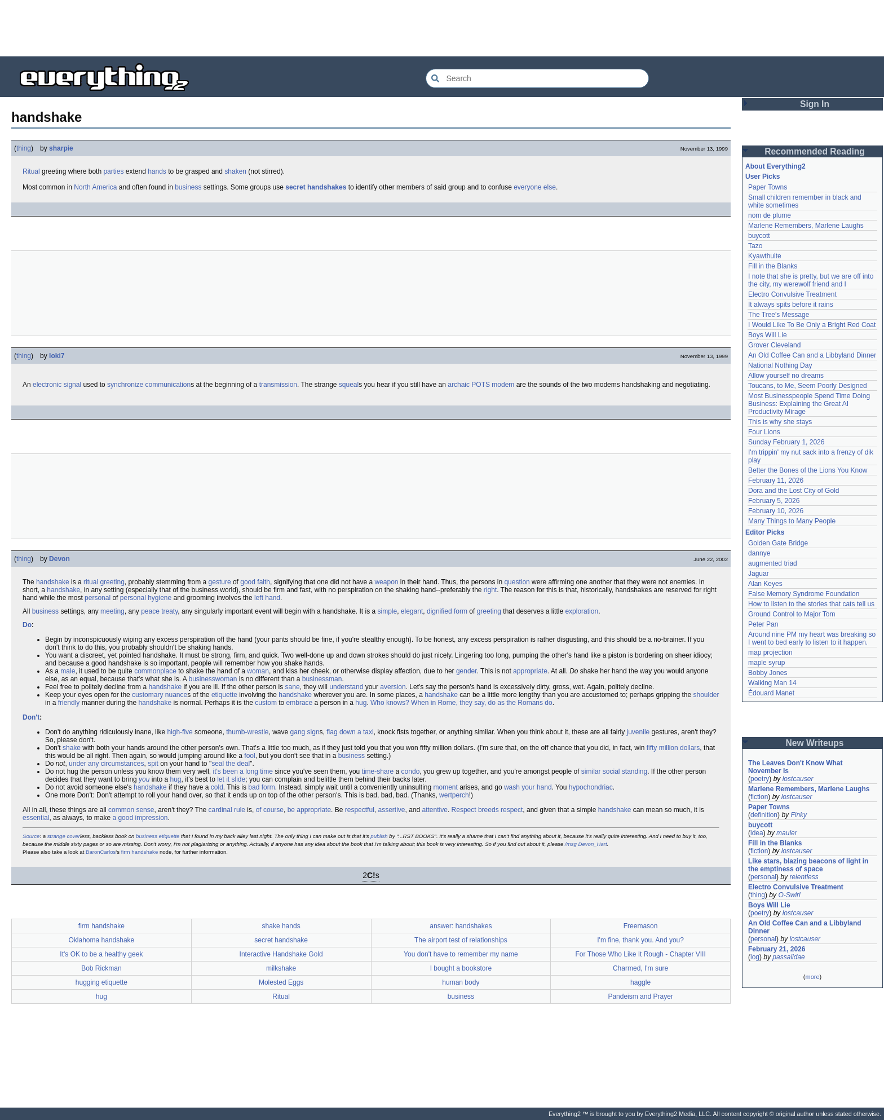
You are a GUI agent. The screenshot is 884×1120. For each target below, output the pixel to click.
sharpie (61, 148)
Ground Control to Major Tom (792, 614)
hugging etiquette (101, 982)
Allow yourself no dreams (786, 376)
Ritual (31, 171)
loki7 (56, 356)
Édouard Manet (771, 693)
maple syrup (766, 663)
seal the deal (230, 764)
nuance (176, 695)
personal (98, 598)
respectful (359, 810)
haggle (640, 982)
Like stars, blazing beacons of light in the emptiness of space (808, 865)
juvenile (638, 732)
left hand (267, 598)
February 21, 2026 (776, 949)
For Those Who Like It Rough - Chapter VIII (641, 954)
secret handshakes (315, 187)
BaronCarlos (101, 852)
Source (31, 836)
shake (72, 748)
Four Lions (764, 432)
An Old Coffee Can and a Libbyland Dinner (812, 355)
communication (168, 385)
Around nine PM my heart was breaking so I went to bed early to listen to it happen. (812, 638)
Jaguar (758, 573)
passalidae (788, 957)
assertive (391, 810)
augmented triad (772, 563)
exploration (581, 611)
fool (249, 756)
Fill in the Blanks (772, 266)
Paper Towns (767, 187)
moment (446, 787)
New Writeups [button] (815, 743)
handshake (52, 582)
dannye (759, 553)
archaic (459, 385)
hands (157, 171)
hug (360, 703)
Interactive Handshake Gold (281, 954)
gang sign (305, 732)
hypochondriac (591, 787)
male (67, 671)
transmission (278, 385)
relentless (803, 877)
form (460, 611)
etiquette (224, 695)
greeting (112, 582)
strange (56, 836)
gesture (220, 582)
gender (466, 671)
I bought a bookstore (461, 968)
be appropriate (309, 810)
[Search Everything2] (537, 78)
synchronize (125, 385)
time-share (378, 771)
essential (36, 818)
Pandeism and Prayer (640, 996)
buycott (759, 236)
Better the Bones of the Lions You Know (808, 470)
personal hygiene (145, 598)
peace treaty (159, 611)
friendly (69, 703)
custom (266, 703)
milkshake (281, 968)
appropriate (530, 671)
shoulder (706, 695)
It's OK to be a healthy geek (101, 954)
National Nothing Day (780, 365)
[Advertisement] (442, 28)
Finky (798, 815)
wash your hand (528, 787)
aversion (392, 687)
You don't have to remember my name (461, 954)
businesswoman (212, 679)
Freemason (641, 926)
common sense (131, 810)
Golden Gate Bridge (778, 543)
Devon (59, 559)
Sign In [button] (814, 104)
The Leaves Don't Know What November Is (795, 767)
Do (27, 625)
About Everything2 (775, 166)
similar (591, 771)
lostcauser (798, 779)
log (754, 957)
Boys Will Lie (767, 335)
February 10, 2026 (775, 511)
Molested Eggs (281, 982)
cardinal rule (227, 810)
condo (410, 771)
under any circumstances (106, 764)
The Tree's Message (778, 315)
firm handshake (139, 852)
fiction (759, 797)
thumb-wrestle (247, 732)
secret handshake (281, 940)
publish (378, 836)
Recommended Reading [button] (814, 151)
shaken (235, 171)
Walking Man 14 (772, 683)
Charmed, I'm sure (640, 968)
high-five (179, 732)
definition (763, 815)
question (516, 582)
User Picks (762, 176)
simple (387, 611)
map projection (770, 652)
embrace (299, 703)
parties (113, 171)
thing (23, 148)
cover (73, 836)
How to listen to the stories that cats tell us (811, 604)
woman (258, 671)
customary (147, 695)
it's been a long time (243, 771)
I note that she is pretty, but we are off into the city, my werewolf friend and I (810, 280)
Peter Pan (763, 624)
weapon (386, 582)
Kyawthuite (764, 256)
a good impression (139, 818)
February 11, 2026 (775, 480)
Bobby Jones (767, 673)
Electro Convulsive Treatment (792, 294)
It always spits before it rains (790, 304)
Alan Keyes (765, 584)
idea (756, 833)
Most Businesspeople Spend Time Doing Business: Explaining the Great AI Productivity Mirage (809, 404)
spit (153, 764)
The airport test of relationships (460, 940)
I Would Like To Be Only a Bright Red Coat (812, 325)
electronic (47, 385)
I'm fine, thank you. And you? (640, 940)
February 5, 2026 (773, 501)
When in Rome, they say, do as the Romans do (481, 703)
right (490, 590)
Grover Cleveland (774, 345)
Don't (31, 717)
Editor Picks (764, 532)
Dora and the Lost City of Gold (793, 491)
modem (503, 385)
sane (292, 687)
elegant (412, 611)
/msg (571, 844)
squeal (349, 385)
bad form (261, 787)
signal (72, 385)
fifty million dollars (673, 748)
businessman (322, 679)
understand (346, 687)
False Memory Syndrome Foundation (803, 594)
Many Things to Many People (792, 521)
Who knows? (389, 703)
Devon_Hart (592, 844)
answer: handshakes (461, 926)
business (188, 187)
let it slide (231, 779)
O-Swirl (789, 895)
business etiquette (157, 836)
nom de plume (769, 215)
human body (460, 982)
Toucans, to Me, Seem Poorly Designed (807, 386)
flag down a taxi (349, 732)
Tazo (755, 246)
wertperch (454, 795)
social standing (625, 771)
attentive (435, 810)
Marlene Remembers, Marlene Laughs (806, 226)
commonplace (155, 671)
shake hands (281, 926)
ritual (90, 582)
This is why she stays (780, 422)
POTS (480, 385)
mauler (786, 833)
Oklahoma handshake (102, 940)
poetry (759, 779)
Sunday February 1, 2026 (786, 442)
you (144, 779)
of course (270, 810)
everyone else (535, 187)
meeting (112, 611)
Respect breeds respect (487, 810)
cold (217, 787)
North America (95, 187)
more (812, 976)
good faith (255, 582)
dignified (439, 611)
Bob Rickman (101, 968)
